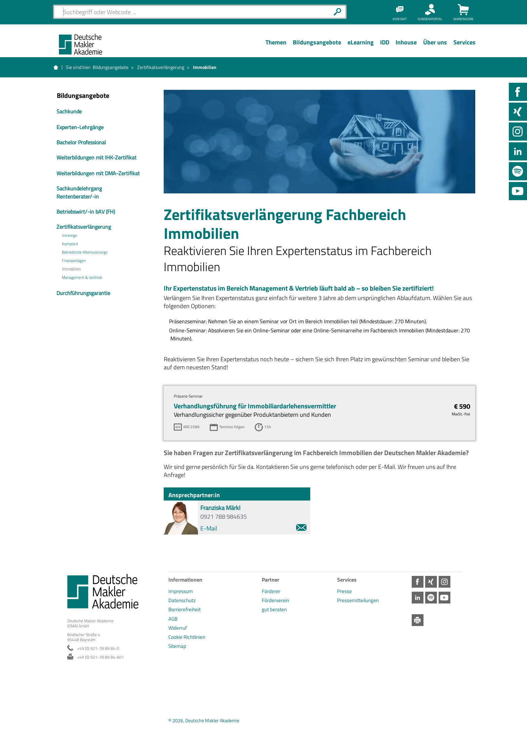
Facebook (518, 92)
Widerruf (177, 628)
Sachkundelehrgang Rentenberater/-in (79, 192)
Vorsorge (69, 235)
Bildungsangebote (110, 67)
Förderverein (275, 600)
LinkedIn (518, 151)
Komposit (70, 244)
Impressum (180, 591)
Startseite (55, 67)
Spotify (518, 171)
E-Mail (253, 528)
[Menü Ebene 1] (275, 47)
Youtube (518, 191)
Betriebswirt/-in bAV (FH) (85, 212)
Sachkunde (69, 111)
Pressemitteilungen (358, 600)
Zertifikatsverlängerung (160, 67)
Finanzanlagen (74, 261)
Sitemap (177, 646)
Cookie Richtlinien (186, 637)
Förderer (271, 591)
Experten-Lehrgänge (80, 127)
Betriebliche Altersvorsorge (85, 252)
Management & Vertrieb (82, 277)
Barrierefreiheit (184, 609)
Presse (344, 591)
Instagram (518, 131)
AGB (172, 619)
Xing (518, 112)
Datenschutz (182, 600)
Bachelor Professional (81, 142)
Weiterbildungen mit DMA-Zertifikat (98, 173)
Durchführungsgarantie (83, 293)
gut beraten (274, 609)
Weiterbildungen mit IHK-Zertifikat (96, 157)
